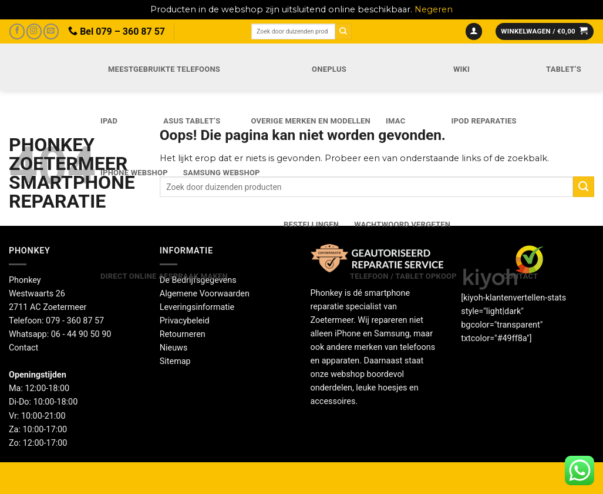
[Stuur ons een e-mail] (51, 31)
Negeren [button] (434, 9)
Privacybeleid (185, 321)
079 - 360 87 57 (75, 321)
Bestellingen (311, 224)
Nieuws (174, 348)
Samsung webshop (221, 172)
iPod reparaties (483, 120)
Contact (520, 276)
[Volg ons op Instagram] (34, 31)
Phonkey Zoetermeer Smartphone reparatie (42, 173)
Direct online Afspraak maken (164, 276)
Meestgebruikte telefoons (164, 69)
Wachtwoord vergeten (402, 224)
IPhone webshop (134, 172)
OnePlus (329, 69)
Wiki (461, 69)
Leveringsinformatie (197, 307)
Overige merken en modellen (310, 120)
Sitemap (175, 361)
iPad (108, 120)
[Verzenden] (343, 31)
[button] (474, 32)
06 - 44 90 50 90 (81, 334)
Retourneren (183, 334)
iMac (395, 120)
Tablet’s (563, 69)
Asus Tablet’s (191, 120)
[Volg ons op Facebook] (17, 31)
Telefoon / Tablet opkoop (403, 276)
